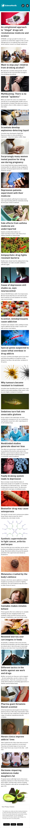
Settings (20, 824)
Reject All (7, 824)
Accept (13, 824)
